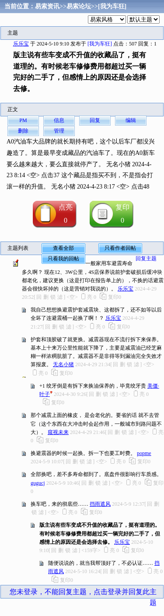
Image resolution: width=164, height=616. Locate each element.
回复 (95, 120)
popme (144, 453)
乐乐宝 (21, 44)
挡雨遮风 (100, 504)
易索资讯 (47, 6)
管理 (59, 131)
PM (23, 120)
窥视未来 (58, 432)
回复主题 (146, 259)
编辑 (131, 120)
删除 (23, 131)
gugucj (38, 483)
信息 (59, 120)
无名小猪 (63, 364)
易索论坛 (78, 6)
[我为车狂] (112, 6)
